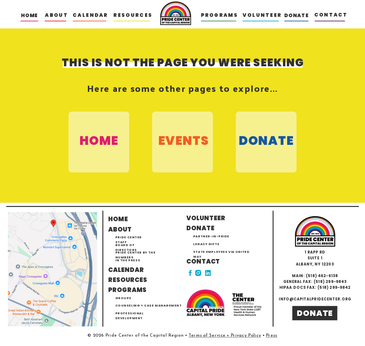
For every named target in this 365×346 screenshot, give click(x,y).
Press (271, 335)
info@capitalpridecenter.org (315, 299)
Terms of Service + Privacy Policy (225, 335)
